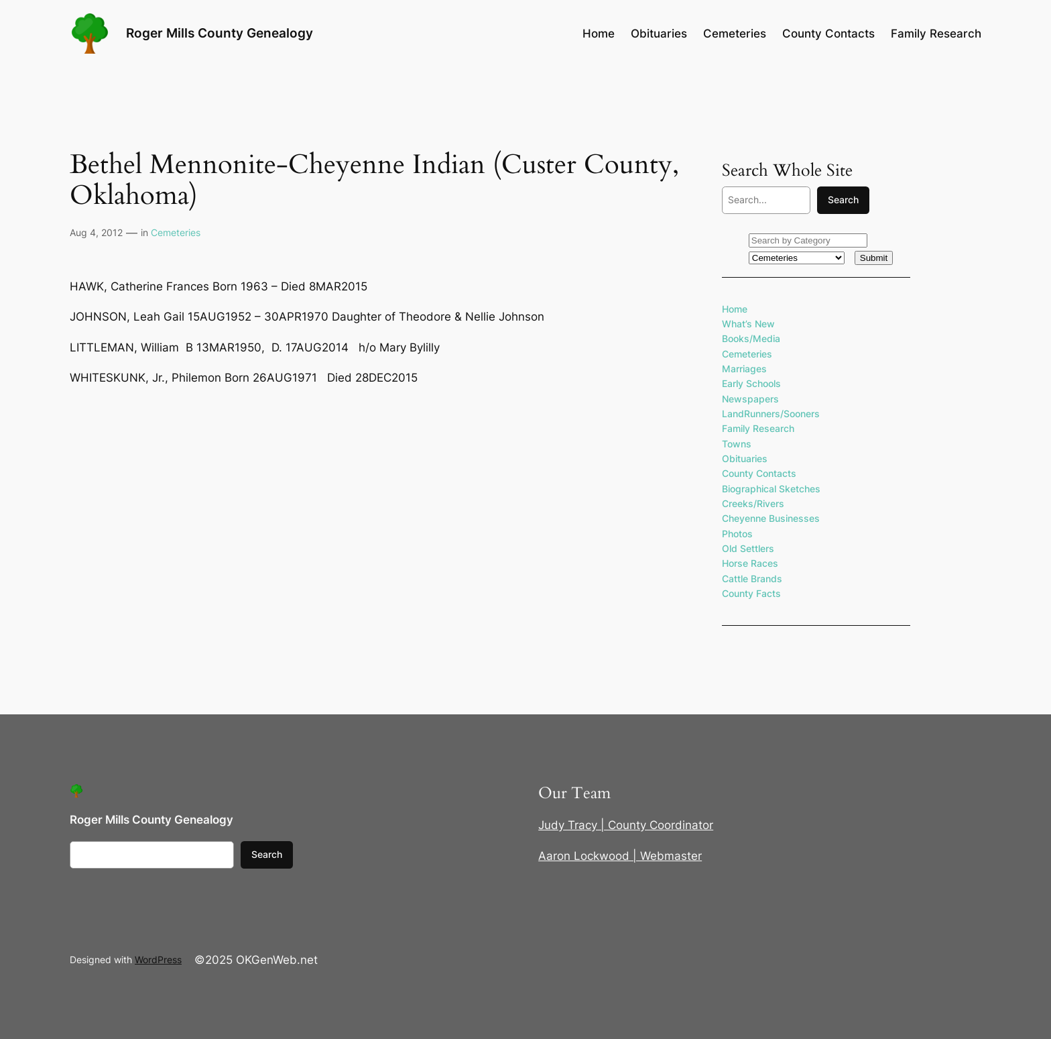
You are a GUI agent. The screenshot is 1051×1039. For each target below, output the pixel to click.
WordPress (158, 959)
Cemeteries (175, 232)
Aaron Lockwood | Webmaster (620, 856)
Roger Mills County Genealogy (219, 33)
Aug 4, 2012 (96, 232)
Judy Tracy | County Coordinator (625, 825)
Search (843, 199)
